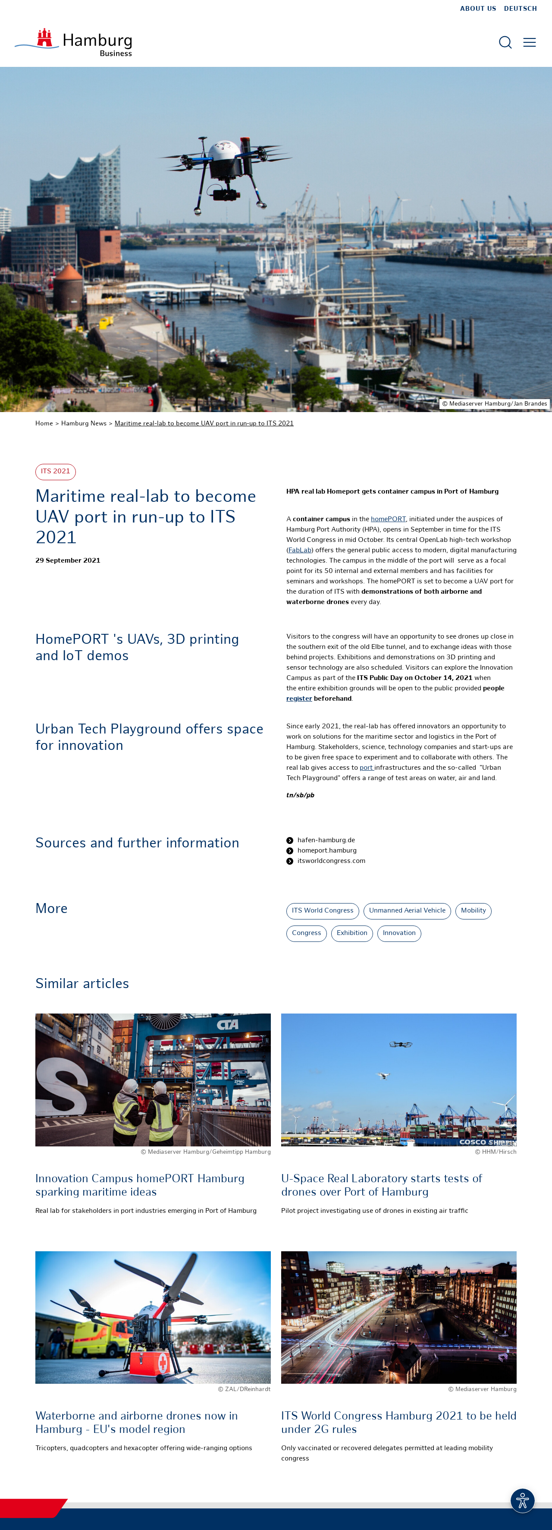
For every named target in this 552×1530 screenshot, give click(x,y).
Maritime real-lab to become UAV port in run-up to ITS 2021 (204, 424)
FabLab (300, 551)
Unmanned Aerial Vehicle (407, 911)
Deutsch (520, 9)
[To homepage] (73, 42)
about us (478, 9)
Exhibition (352, 933)
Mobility (473, 911)
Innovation (399, 933)
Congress (306, 933)
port (367, 768)
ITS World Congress (323, 911)
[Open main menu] (529, 42)
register (299, 699)
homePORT (388, 519)
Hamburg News (84, 424)
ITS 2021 (55, 472)
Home (44, 424)
